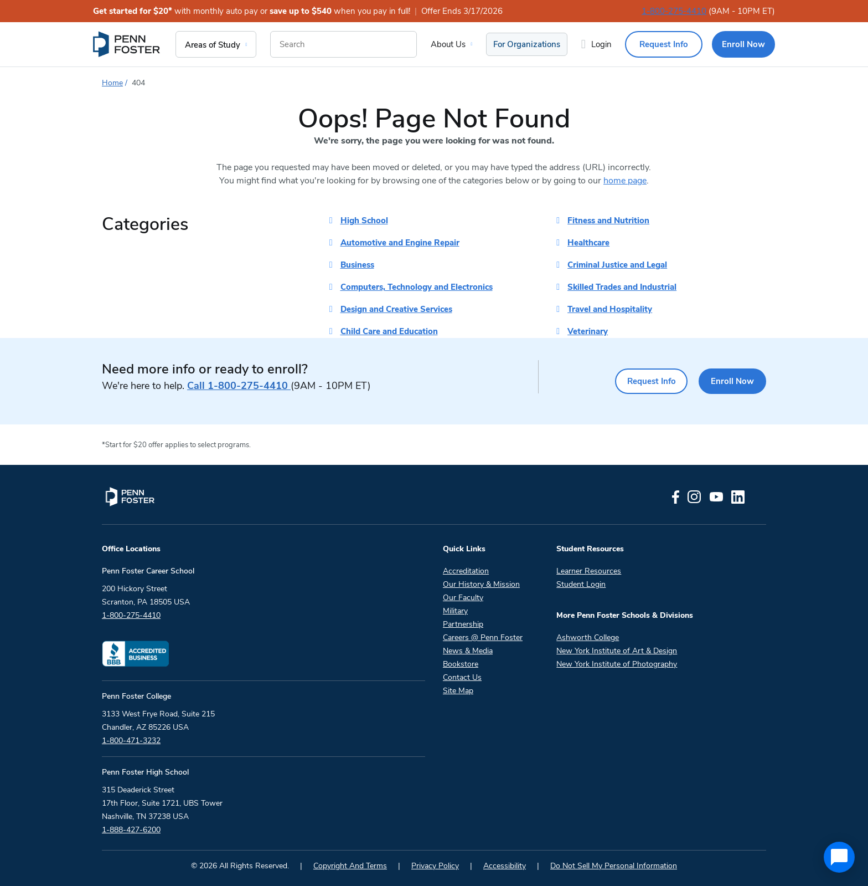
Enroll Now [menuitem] (743, 44)
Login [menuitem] (601, 44)
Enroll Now (730, 381)
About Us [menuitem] (448, 44)
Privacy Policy (435, 866)
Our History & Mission (481, 584)
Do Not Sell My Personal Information (613, 866)
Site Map (458, 690)
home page (625, 181)
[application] (839, 857)
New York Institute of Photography (616, 664)
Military (455, 611)
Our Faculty (463, 597)
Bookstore (460, 664)
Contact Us (462, 677)
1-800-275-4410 (674, 11)
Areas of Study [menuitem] (212, 44)
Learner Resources (588, 571)
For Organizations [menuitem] (526, 44)
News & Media (468, 651)
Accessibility (504, 866)
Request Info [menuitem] (663, 44)
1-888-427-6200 (131, 829)
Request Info (642, 381)
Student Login (581, 584)
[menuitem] (127, 44)
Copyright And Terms (350, 866)
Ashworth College (587, 637)
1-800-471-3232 (131, 740)
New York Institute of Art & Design (616, 651)
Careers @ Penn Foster (483, 637)
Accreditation (466, 571)
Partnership (463, 624)
